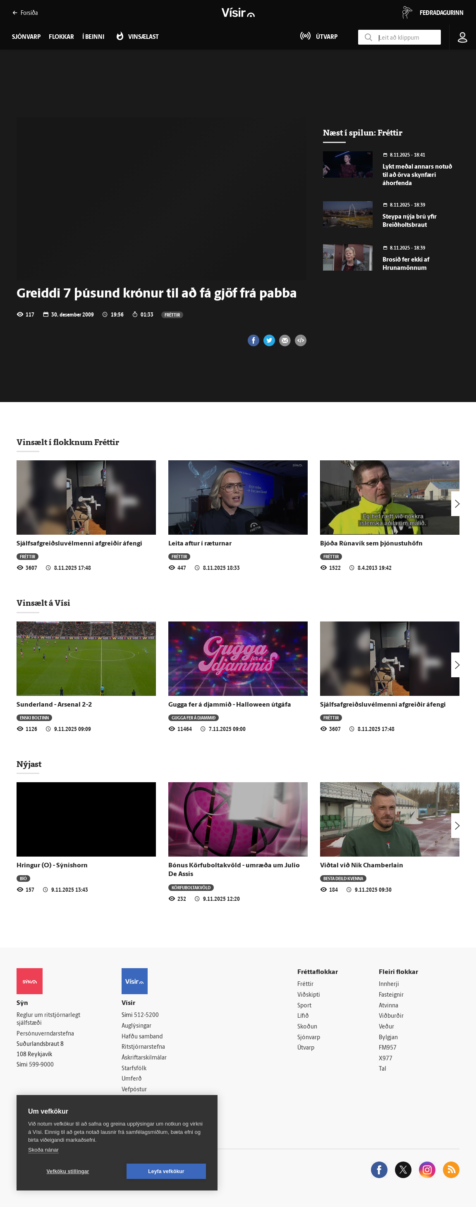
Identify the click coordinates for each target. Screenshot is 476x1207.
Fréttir (172, 314)
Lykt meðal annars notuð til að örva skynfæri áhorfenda (417, 175)
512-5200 (146, 1015)
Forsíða (25, 12)
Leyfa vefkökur (166, 1171)
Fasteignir (391, 995)
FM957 (388, 1048)
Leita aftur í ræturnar (200, 543)
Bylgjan (388, 1038)
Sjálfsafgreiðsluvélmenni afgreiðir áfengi (79, 543)
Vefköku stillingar (68, 1171)
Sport (304, 1006)
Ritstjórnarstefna (143, 1047)
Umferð (132, 1079)
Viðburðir (391, 1016)
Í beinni (93, 37)
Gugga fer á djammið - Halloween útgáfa (229, 705)
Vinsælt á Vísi (43, 603)
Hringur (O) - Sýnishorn (52, 865)
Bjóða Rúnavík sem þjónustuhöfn (371, 543)
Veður (386, 1027)
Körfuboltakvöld (191, 887)
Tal (382, 1069)
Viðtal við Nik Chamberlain (361, 865)
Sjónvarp (308, 1038)
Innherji (389, 984)
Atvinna (388, 1006)
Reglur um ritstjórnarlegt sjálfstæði (48, 1019)
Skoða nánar (43, 1150)
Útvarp (305, 1048)
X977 (385, 1059)
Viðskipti (308, 995)
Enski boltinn (34, 717)
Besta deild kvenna (343, 878)
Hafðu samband (142, 1037)
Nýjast (29, 764)
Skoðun (307, 1027)
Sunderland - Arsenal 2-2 (54, 705)
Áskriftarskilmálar (144, 1058)
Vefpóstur (134, 1090)
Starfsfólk (134, 1069)
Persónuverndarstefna (45, 1034)
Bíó (23, 878)
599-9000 (41, 1065)
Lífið (303, 1016)
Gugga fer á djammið (193, 717)
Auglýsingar (136, 1026)
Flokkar (61, 37)
